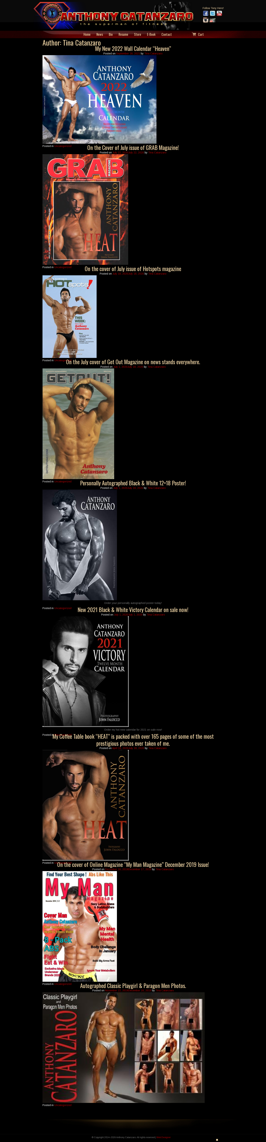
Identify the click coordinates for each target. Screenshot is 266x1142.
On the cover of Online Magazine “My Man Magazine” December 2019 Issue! (133, 864)
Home (87, 34)
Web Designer (163, 1137)
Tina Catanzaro (153, 53)
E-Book (151, 34)
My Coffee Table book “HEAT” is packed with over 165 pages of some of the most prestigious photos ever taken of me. (133, 739)
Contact (166, 34)
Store (137, 34)
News (99, 34)
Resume (123, 34)
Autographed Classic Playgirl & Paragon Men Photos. (133, 985)
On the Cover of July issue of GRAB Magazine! (133, 147)
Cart (201, 34)
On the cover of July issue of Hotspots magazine (133, 268)
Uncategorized (62, 146)
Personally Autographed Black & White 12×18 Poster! (133, 483)
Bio (111, 34)
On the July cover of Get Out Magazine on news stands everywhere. (133, 362)
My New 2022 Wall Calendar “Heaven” (133, 48)
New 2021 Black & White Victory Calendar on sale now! (133, 609)
